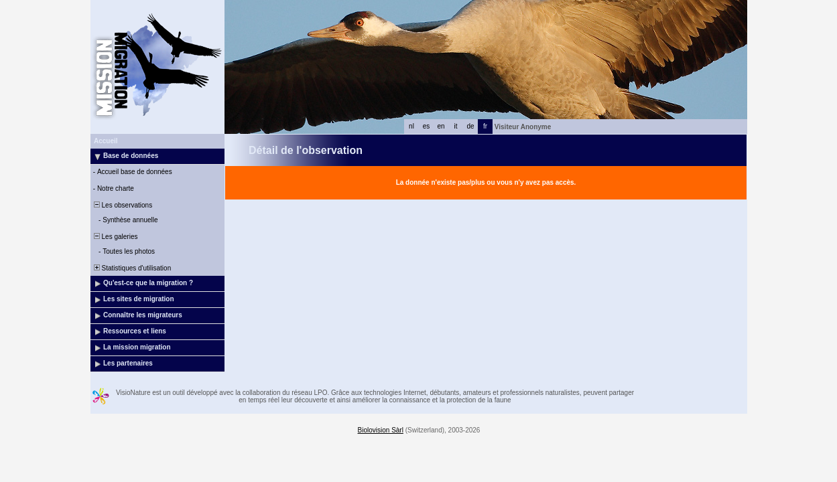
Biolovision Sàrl (380, 430)
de (470, 126)
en (440, 126)
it (456, 126)
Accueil (106, 141)
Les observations (122, 205)
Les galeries (114, 236)
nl (411, 126)
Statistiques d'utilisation (131, 268)
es (426, 126)
